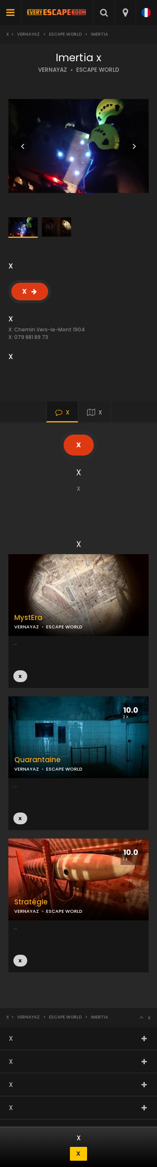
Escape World (65, 34)
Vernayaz (28, 34)
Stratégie (31, 902)
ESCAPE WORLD (97, 70)
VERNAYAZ (52, 70)
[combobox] (125, 12)
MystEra (28, 617)
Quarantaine (37, 759)
